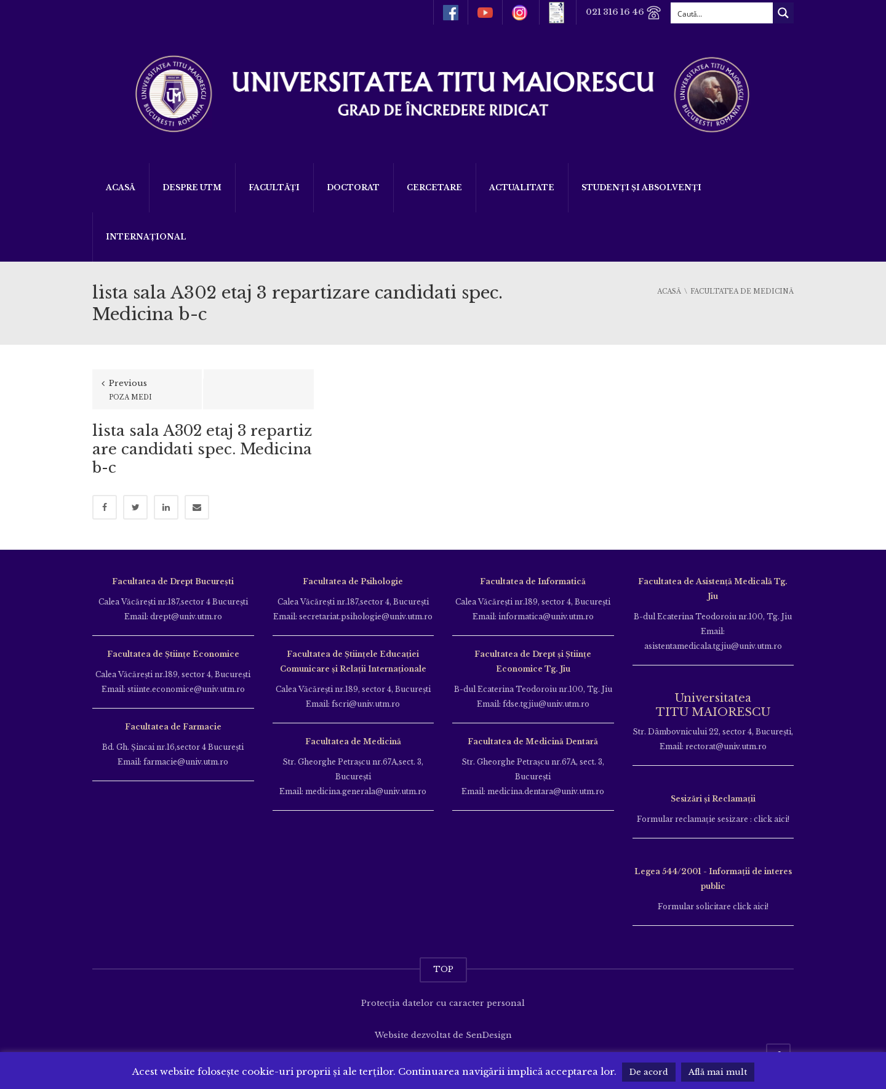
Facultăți (274, 187)
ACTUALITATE (521, 187)
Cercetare (434, 187)
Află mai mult (717, 1072)
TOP (443, 969)
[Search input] (722, 13)
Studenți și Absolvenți (641, 187)
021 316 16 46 (623, 12)
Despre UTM (192, 187)
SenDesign (489, 1035)
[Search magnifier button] (783, 12)
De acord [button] (648, 1072)
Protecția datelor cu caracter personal (443, 1003)
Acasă (120, 187)
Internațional (146, 236)
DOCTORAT (353, 187)
